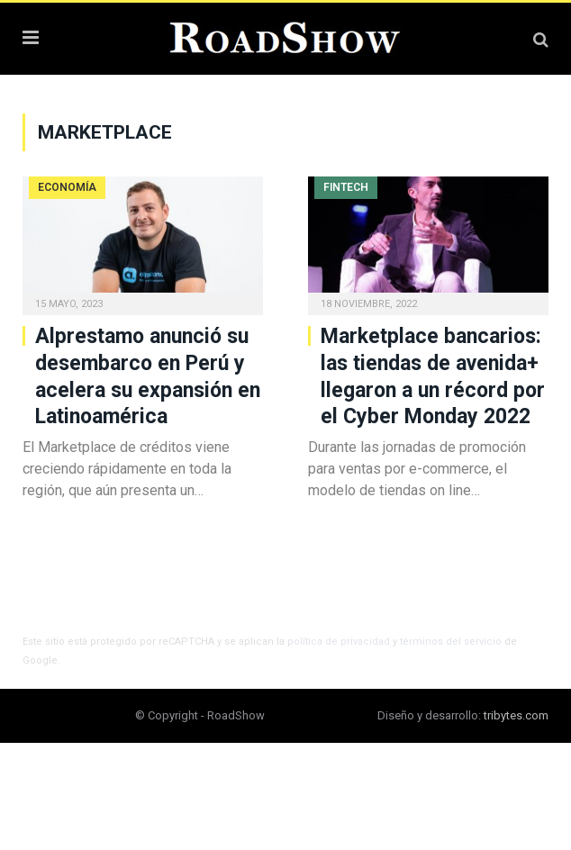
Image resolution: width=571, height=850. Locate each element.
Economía (67, 187)
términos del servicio (451, 641)
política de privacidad (338, 641)
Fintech (345, 187)
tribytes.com (516, 715)
